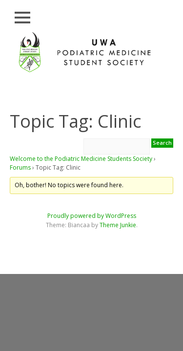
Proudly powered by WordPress (91, 216)
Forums (20, 167)
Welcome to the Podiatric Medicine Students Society (81, 159)
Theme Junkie (118, 225)
